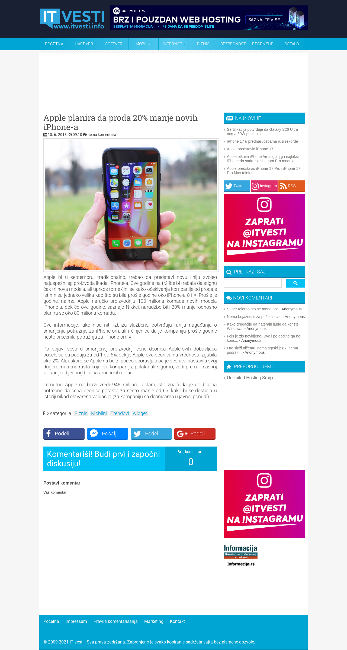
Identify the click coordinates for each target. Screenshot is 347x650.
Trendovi (120, 413)
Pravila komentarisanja (116, 621)
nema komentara (102, 134)
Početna (54, 44)
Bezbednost (233, 44)
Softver (114, 44)
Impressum (76, 621)
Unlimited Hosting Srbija (250, 377)
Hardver (84, 44)
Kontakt (177, 621)
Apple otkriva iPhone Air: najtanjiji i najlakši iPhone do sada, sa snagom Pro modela (263, 158)
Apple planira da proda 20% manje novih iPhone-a (120, 122)
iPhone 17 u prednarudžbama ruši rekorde (262, 141)
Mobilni (144, 44)
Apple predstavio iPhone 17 (250, 149)
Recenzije (263, 44)
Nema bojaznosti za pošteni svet (254, 316)
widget (140, 413)
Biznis (203, 44)
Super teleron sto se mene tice (252, 309)
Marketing (153, 621)
